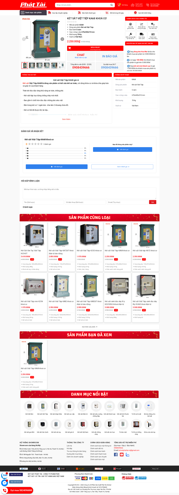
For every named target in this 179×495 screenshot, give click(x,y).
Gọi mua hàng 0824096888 (152, 5)
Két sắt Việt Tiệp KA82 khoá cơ (61, 301)
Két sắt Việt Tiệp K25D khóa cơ (89, 250)
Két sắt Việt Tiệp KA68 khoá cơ (117, 250)
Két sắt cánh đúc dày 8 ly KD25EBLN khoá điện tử (115, 302)
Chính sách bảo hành (97, 451)
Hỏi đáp (69, 448)
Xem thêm (66, 119)
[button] (62, 39)
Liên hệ (69, 446)
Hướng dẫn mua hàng (74, 454)
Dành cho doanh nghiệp (75, 457)
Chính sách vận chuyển (98, 457)
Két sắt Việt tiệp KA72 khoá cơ (145, 250)
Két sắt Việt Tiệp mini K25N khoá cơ (32, 302)
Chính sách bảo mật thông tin (100, 446)
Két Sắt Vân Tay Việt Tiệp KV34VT (31, 252)
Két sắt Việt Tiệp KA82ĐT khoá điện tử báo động (89, 302)
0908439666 (118, 448)
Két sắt (26, 83)
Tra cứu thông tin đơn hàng (76, 451)
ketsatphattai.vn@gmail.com (129, 450)
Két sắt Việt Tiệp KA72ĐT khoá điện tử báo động (61, 252)
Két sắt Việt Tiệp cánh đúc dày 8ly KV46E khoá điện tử (145, 302)
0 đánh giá (47, 144)
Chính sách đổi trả (96, 448)
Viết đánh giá (122, 149)
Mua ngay (93, 48)
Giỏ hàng (122, 5)
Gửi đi (152, 202)
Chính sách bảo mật (97, 459)
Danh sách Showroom (137, 5)
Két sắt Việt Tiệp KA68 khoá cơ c (33, 369)
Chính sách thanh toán (98, 454)
